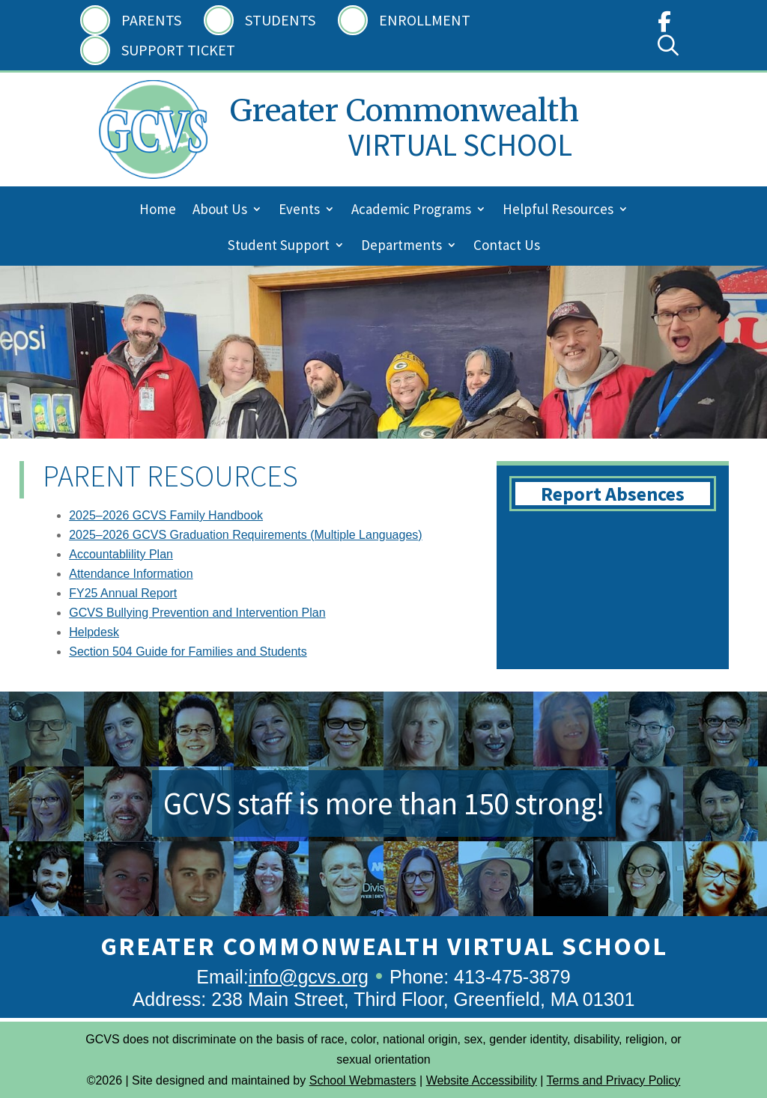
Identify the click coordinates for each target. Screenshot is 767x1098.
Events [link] (299, 211)
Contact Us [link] (506, 247)
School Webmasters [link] (362, 1080)
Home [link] (157, 211)
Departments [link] (401, 247)
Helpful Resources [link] (558, 211)
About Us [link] (219, 211)
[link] (664, 25)
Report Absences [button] (613, 493)
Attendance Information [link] (130, 573)
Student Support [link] (279, 247)
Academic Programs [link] (411, 211)
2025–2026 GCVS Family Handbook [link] (166, 515)
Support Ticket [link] (178, 49)
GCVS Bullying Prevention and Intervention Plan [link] (197, 612)
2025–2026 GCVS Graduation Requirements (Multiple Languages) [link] (245, 534)
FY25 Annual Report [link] (123, 593)
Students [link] (280, 19)
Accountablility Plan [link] (121, 554)
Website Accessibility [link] (481, 1080)
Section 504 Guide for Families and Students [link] (188, 651)
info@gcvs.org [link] (309, 976)
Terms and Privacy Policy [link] (614, 1080)
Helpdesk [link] (94, 632)
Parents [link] (151, 19)
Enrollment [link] (424, 19)
